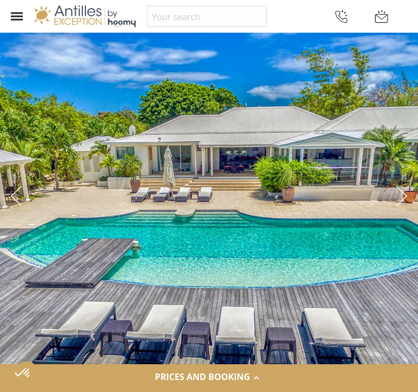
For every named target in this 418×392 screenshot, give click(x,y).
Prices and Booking (209, 377)
